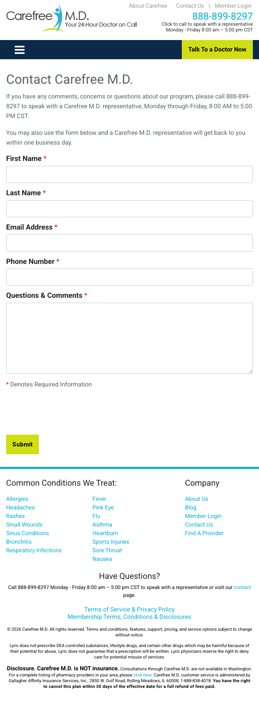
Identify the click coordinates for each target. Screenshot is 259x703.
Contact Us (190, 6)
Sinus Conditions (27, 533)
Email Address (32, 227)
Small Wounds (24, 525)
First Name (26, 159)
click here (142, 675)
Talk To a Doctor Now (217, 49)
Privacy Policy (155, 609)
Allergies (17, 499)
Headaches (20, 507)
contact (242, 588)
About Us (196, 499)
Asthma (102, 525)
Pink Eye (103, 507)
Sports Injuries (110, 542)
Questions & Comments (46, 296)
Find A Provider (204, 533)
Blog (190, 507)
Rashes (15, 516)
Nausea (102, 559)
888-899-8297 (222, 16)
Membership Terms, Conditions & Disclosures (130, 616)
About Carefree (148, 6)
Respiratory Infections (34, 550)
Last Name (26, 193)
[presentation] (68, 412)
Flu (96, 516)
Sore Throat (107, 550)
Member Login (233, 6)
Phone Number (32, 262)
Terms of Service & (110, 609)
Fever (99, 499)
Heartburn (105, 533)
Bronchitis (19, 542)
